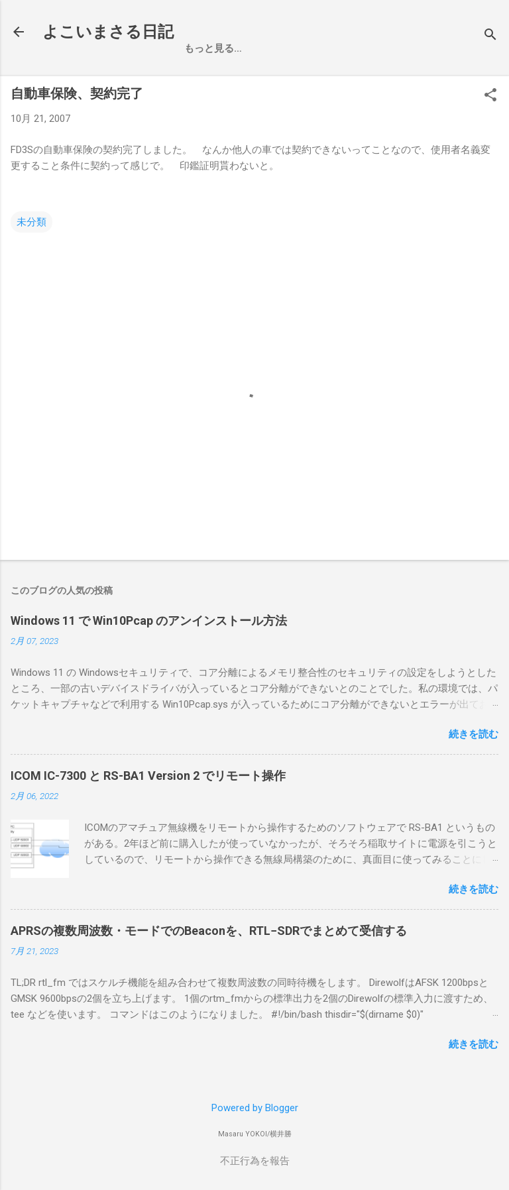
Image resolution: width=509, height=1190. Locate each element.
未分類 (31, 222)
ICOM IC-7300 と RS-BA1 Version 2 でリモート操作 (148, 776)
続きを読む (473, 734)
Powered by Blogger (254, 1108)
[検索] (490, 36)
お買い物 (258, 48)
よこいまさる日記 (108, 32)
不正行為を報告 (255, 1161)
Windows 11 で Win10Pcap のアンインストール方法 (149, 620)
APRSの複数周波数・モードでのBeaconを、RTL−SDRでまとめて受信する (209, 931)
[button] (490, 96)
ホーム (199, 48)
